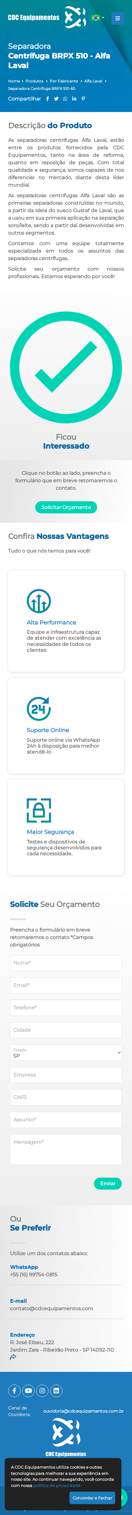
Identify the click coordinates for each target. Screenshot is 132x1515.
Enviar (108, 1183)
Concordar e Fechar (92, 1497)
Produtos (35, 81)
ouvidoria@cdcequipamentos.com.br (83, 1411)
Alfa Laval (93, 81)
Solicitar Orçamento (66, 507)
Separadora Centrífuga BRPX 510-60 (41, 88)
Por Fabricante (64, 81)
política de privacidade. (57, 1485)
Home (14, 81)
